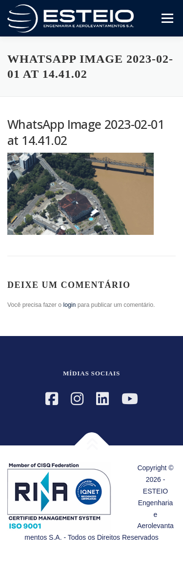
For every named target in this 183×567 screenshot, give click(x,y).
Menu (166, 18)
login (69, 304)
